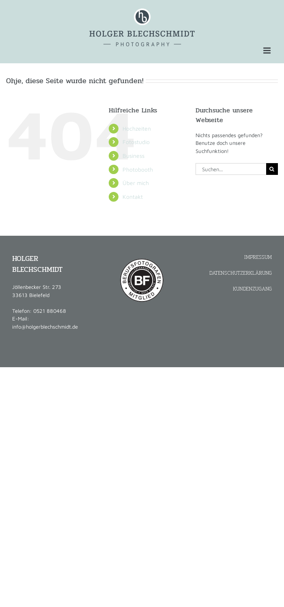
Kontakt (133, 196)
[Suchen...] (231, 169)
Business (133, 155)
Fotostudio (136, 141)
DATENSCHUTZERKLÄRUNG (240, 273)
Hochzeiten (137, 128)
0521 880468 (49, 311)
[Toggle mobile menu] (267, 50)
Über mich (136, 182)
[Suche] (272, 169)
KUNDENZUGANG (252, 288)
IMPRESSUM (258, 257)
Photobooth (138, 169)
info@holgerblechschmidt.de (45, 326)
